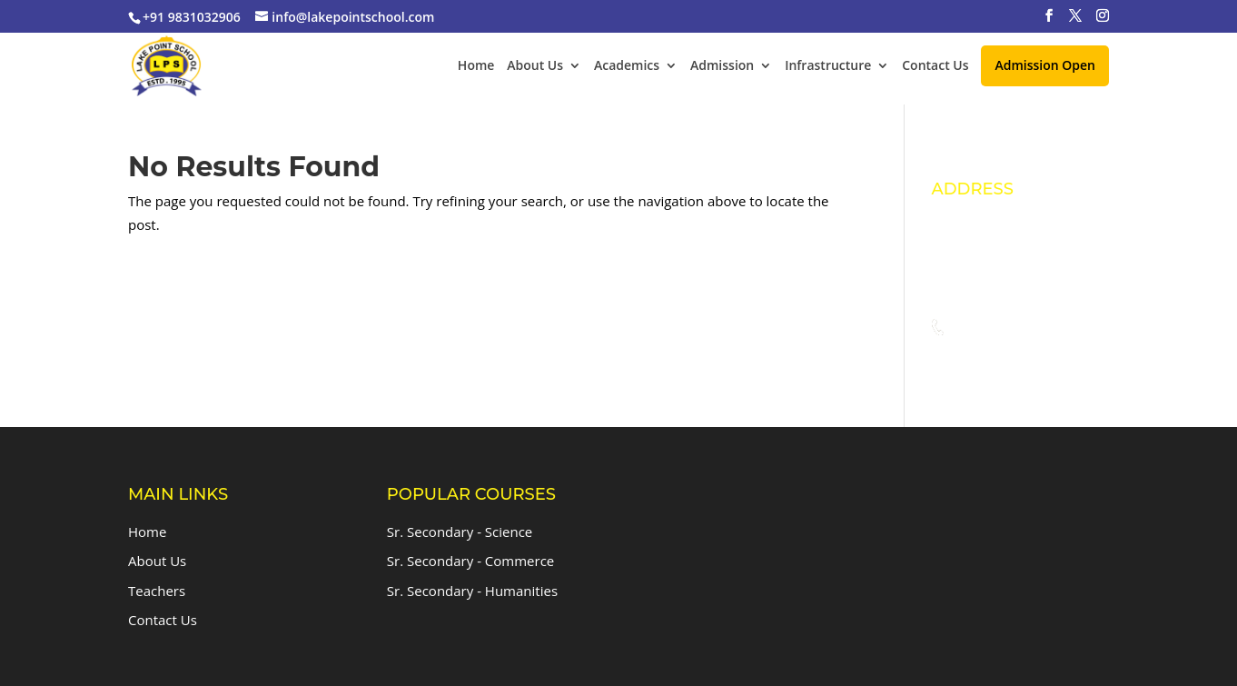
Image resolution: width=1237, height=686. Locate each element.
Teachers (156, 591)
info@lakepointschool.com (1034, 362)
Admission (722, 66)
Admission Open (1045, 65)
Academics (626, 66)
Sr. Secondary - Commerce (470, 561)
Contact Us (935, 66)
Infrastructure (828, 66)
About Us (535, 66)
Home (476, 66)
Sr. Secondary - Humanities (472, 591)
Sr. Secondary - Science (459, 531)
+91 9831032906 (1002, 328)
